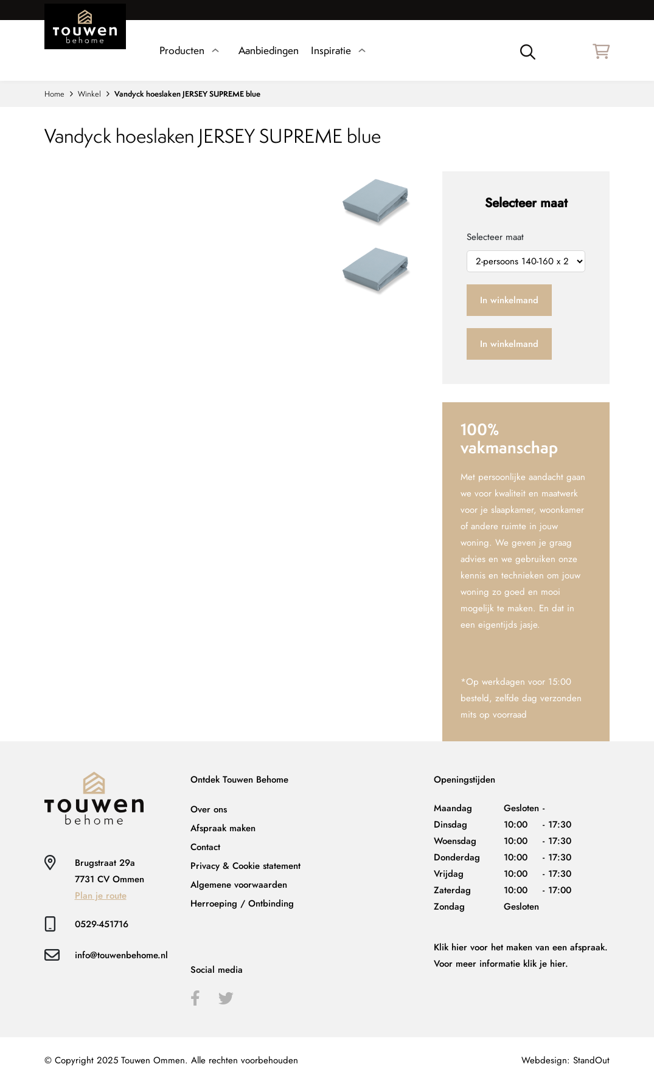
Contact (205, 847)
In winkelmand (509, 300)
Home (54, 94)
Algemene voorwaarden (238, 884)
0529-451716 (101, 924)
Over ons (208, 809)
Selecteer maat (495, 237)
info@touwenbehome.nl (121, 955)
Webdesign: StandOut (565, 1060)
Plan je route (101, 895)
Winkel (89, 94)
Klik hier (450, 947)
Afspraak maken (223, 828)
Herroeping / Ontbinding (242, 903)
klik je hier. (545, 963)
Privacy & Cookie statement (245, 866)
